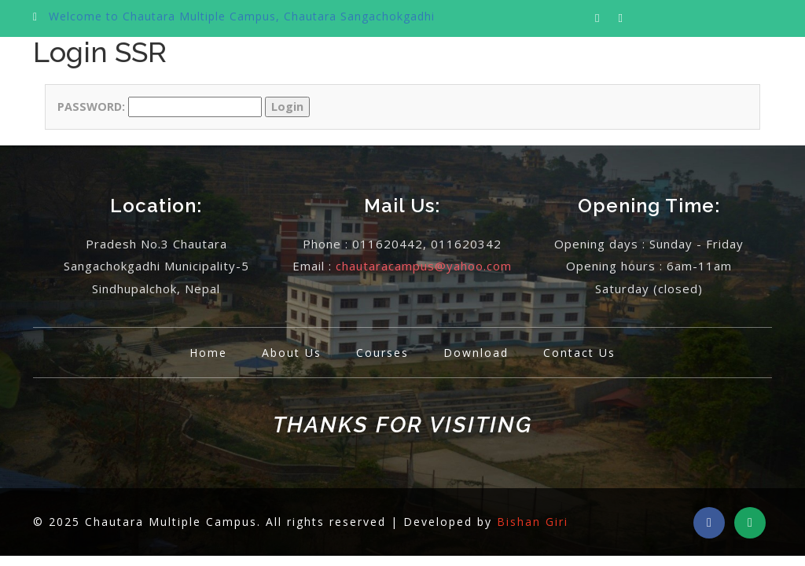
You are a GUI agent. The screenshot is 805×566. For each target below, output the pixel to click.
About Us (292, 352)
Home (208, 352)
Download (476, 352)
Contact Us (579, 352)
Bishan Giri (532, 521)
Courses (382, 352)
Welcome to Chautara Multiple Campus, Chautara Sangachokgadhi (242, 16)
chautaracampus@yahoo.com (424, 266)
